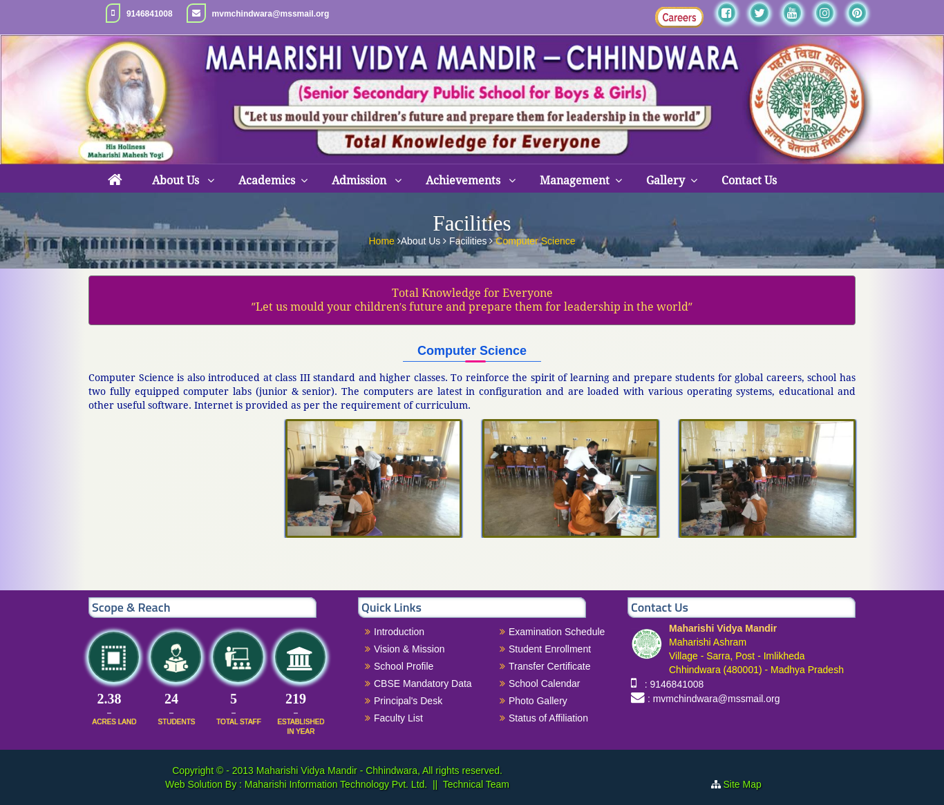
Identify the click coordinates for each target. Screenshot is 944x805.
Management (575, 180)
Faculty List (398, 718)
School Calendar (544, 683)
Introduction (399, 631)
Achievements (464, 180)
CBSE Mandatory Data (423, 683)
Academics (266, 180)
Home (382, 239)
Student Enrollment (550, 648)
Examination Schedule (557, 631)
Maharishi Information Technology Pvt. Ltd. (334, 784)
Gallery (665, 180)
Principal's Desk (408, 700)
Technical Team (476, 784)
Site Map (748, 784)
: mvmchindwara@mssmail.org (714, 698)
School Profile (403, 666)
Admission (360, 180)
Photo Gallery (538, 700)
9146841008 (149, 14)
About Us (177, 180)
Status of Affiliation (548, 718)
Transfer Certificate (550, 666)
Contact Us (749, 180)
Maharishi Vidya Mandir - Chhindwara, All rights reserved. (379, 770)
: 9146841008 (671, 684)
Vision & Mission (409, 648)
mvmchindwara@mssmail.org (271, 14)
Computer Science (535, 239)
